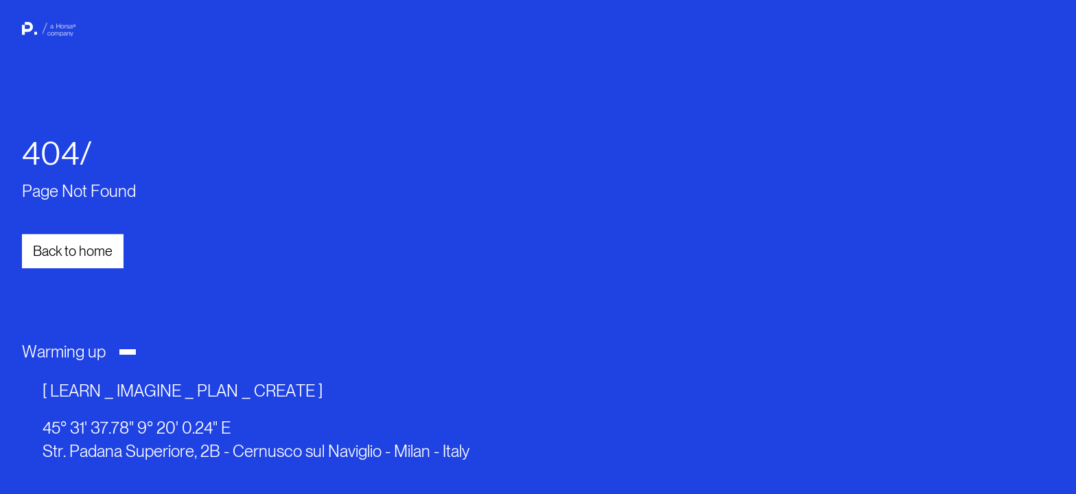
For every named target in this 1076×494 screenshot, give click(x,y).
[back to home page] (46, 34)
